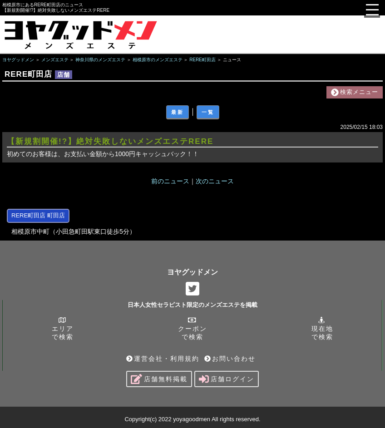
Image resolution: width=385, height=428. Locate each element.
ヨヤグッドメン (192, 272)
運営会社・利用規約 (162, 358)
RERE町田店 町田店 (38, 215)
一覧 (208, 112)
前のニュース (170, 181)
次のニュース (215, 181)
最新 (177, 112)
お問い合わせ (230, 358)
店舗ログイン (226, 379)
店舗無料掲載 (159, 379)
